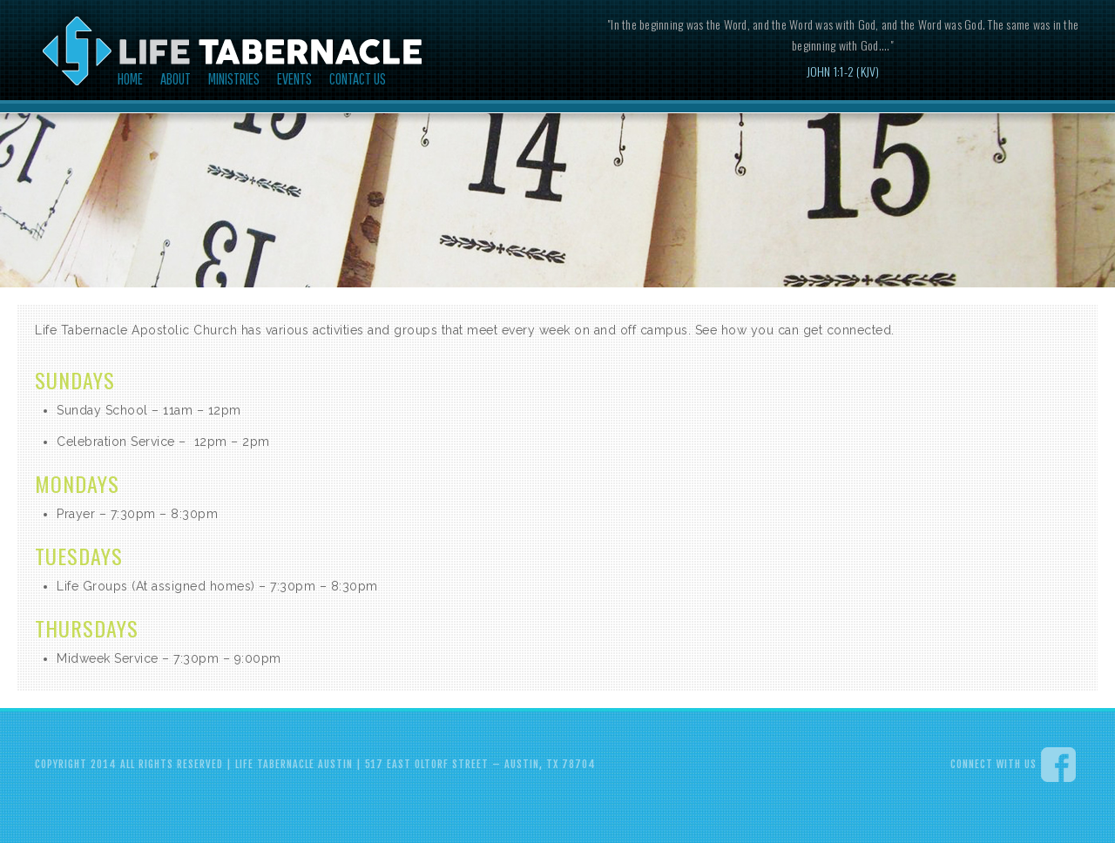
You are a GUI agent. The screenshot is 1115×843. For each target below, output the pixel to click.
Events (294, 79)
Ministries (234, 79)
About (175, 79)
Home (130, 79)
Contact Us (357, 79)
